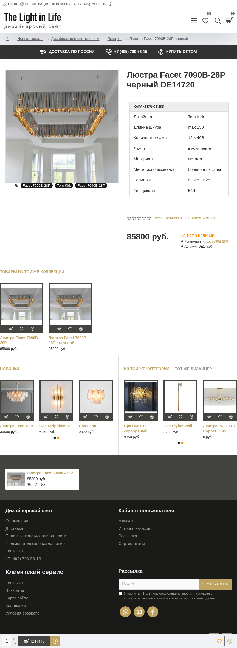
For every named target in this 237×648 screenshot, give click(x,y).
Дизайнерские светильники (75, 38)
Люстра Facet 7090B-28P (19, 340)
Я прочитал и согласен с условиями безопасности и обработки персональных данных (168, 595)
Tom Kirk (64, 185)
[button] (54, 438)
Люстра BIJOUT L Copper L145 (219, 428)
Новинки (9, 369)
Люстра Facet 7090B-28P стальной (68, 340)
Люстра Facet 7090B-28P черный (52, 473)
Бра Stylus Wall (177, 426)
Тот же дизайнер (193, 369)
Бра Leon (87, 426)
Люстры (115, 38)
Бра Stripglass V (55, 426)
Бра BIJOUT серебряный (136, 428)
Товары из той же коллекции (32, 272)
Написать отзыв (202, 218)
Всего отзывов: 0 (168, 218)
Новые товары (30, 38)
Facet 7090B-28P (36, 185)
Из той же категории (147, 369)
